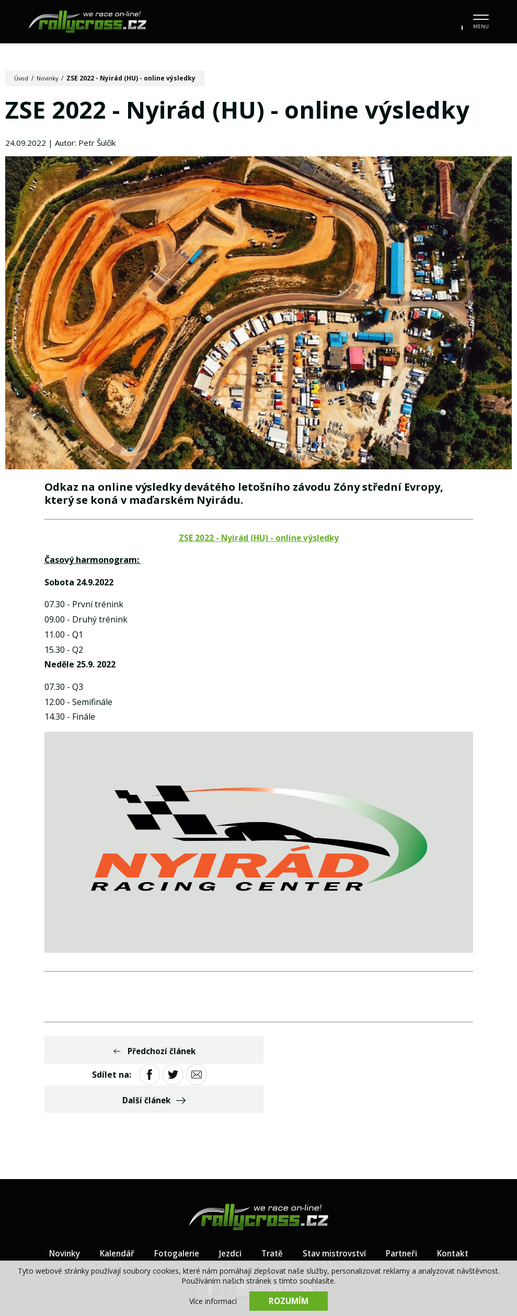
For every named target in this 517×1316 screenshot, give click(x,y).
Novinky (50, 78)
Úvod (22, 78)
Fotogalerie (173, 1208)
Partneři (406, 1208)
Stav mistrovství (335, 1208)
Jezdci (227, 1208)
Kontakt (459, 1208)
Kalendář (112, 1208)
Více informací (213, 1301)
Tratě (270, 1208)
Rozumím (288, 1300)
